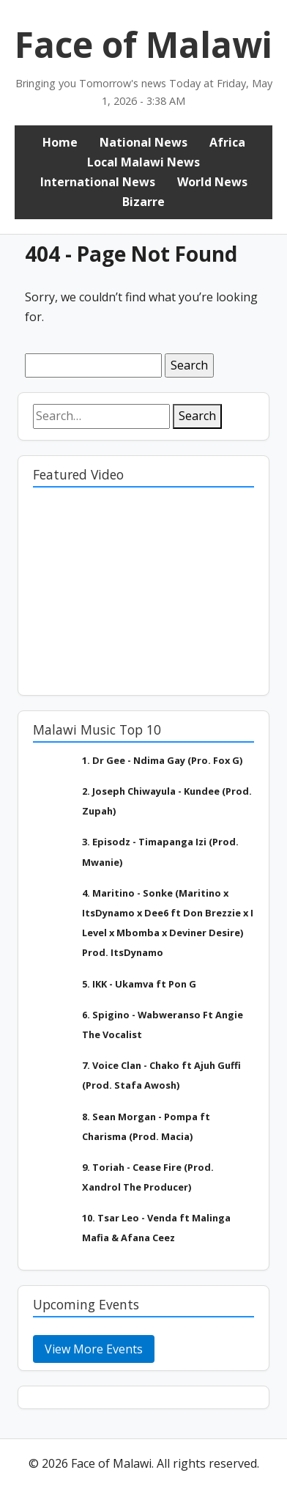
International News (97, 182)
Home (60, 142)
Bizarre (143, 202)
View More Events (94, 1349)
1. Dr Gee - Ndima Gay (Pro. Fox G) (162, 760)
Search (197, 416)
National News (143, 142)
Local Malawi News (143, 162)
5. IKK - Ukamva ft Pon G (139, 983)
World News (212, 182)
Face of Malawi (143, 44)
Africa (227, 142)
